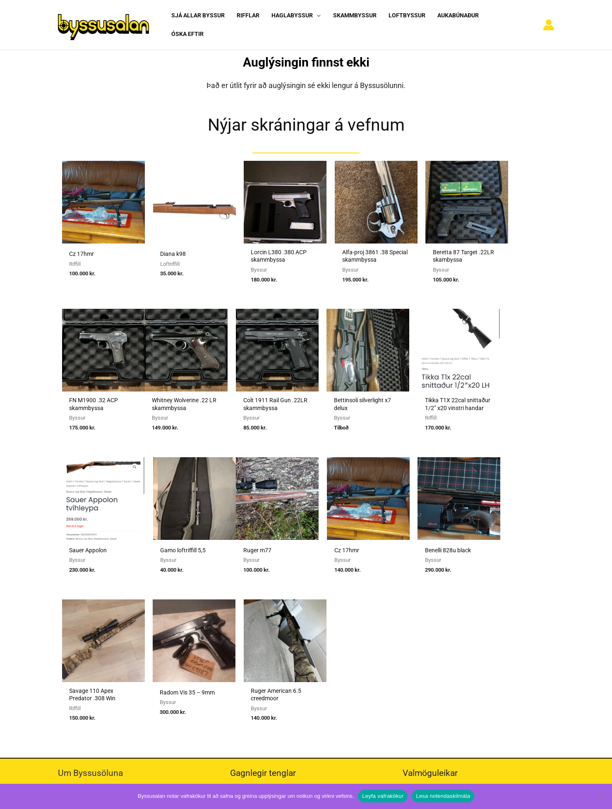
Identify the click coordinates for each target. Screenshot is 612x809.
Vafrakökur (423, 663)
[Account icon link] (548, 21)
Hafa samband (428, 674)
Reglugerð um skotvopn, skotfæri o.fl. (288, 663)
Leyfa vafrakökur (382, 796)
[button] (294, 21)
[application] (315, 21)
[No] (602, 796)
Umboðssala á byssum (267, 652)
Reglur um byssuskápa (267, 674)
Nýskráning (423, 652)
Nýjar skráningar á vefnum (306, 117)
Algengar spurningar (435, 640)
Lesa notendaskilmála (443, 796)
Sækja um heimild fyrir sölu (274, 640)
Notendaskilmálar (433, 628)
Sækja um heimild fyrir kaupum (279, 628)
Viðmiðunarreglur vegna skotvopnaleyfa (291, 686)
